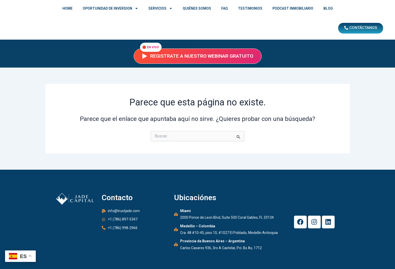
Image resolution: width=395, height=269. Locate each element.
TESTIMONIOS (250, 8)
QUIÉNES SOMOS (197, 8)
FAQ (224, 8)
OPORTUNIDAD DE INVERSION (110, 8)
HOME (67, 8)
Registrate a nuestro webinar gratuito (197, 56)
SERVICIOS (160, 8)
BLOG (328, 8)
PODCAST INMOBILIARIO (292, 8)
